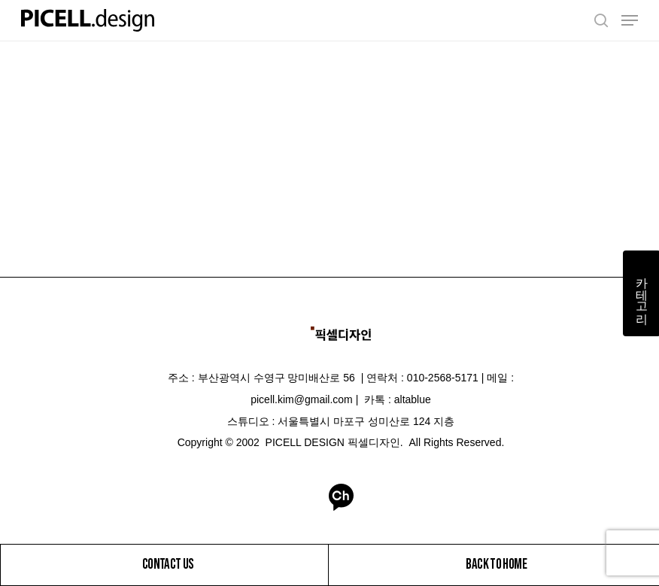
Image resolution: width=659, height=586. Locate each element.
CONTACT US (168, 563)
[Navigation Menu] (629, 20)
